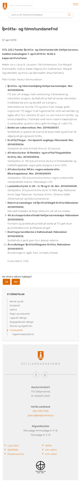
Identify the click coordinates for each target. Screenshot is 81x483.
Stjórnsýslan (15, 294)
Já (6, 281)
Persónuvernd (15, 454)
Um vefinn (51, 449)
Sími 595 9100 (41, 411)
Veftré (48, 445)
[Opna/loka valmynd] (75, 4)
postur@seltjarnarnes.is (40, 415)
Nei (16, 281)
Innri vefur (51, 454)
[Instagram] (45, 375)
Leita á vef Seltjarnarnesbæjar (27, 15)
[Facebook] (36, 375)
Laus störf (13, 445)
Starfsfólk (12, 449)
